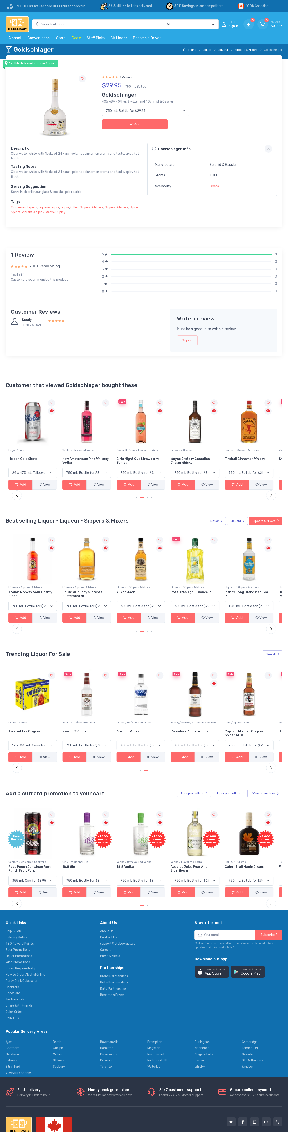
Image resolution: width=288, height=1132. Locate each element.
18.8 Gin (107, 835)
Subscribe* (269, 903)
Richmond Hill (157, 1029)
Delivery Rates (16, 906)
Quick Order (14, 980)
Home (189, 49)
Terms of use (91, 1111)
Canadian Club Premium (212, 708)
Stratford (13, 1035)
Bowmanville (109, 1010)
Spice (134, 207)
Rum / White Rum (19, 698)
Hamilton (106, 1016)
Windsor (247, 1035)
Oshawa (11, 1029)
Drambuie (16, 576)
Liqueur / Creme (203, 442)
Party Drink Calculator (22, 949)
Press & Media (110, 924)
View (39, 477)
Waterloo (153, 1035)
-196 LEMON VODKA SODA (28, 835)
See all (272, 638)
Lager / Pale (62, 442)
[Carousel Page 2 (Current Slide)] (142, 489)
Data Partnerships (113, 957)
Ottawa (58, 1029)
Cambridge (250, 1010)
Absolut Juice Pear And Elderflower (211, 837)
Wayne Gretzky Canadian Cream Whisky (212, 453)
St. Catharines (252, 1029)
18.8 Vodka (155, 835)
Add (134, 124)
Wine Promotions (18, 931)
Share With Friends (19, 974)
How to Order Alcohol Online (25, 943)
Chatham (12, 1016)
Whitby (200, 1035)
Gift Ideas (118, 38)
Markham (12, 1023)
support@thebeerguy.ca (117, 912)
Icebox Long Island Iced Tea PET (257, 578)
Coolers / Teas (63, 698)
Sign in (187, 340)
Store (60, 38)
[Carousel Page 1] (136, 489)
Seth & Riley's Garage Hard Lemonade (25, 453)
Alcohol (14, 38)
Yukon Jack (156, 576)
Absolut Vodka (158, 708)
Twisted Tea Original (70, 708)
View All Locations (19, 1041)
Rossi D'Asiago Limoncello (204, 578)
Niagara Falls (204, 1023)
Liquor (207, 49)
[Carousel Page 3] (147, 489)
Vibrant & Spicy (33, 212)
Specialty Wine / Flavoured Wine (164, 444)
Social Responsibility (20, 937)
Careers (105, 918)
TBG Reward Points (20, 912)
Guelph (58, 1016)
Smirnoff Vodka (113, 708)
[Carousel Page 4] (151, 489)
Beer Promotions (18, 918)
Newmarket (155, 1023)
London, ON (250, 1016)
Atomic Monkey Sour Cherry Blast (70, 578)
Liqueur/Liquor (49, 207)
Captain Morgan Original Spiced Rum (258, 710)
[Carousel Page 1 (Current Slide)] (142, 874)
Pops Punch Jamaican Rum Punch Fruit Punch (72, 837)
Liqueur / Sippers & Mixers (256, 442)
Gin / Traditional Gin (113, 830)
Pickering (106, 1029)
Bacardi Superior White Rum (26, 710)
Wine (265, 770)
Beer (194, 770)
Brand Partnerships (114, 944)
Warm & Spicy (55, 212)
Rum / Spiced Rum (251, 698)
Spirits (15, 212)
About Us (106, 900)
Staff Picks (96, 38)
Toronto (106, 1035)
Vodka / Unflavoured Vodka (118, 698)
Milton (57, 1023)
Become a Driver (147, 38)
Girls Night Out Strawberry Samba (162, 453)
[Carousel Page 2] (147, 874)
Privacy (70, 1111)
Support (54, 1111)
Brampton (154, 1010)
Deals (76, 38)
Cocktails (12, 955)
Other (74, 207)
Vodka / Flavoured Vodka (117, 442)
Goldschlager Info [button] (171, 148)
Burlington (202, 1010)
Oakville (247, 1023)
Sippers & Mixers (246, 49)
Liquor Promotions (19, 924)
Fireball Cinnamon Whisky (259, 451)
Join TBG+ (13, 986)
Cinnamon (18, 207)
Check (214, 186)
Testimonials (15, 968)
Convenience (38, 38)
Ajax (9, 1010)
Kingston (153, 1016)
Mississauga (108, 1023)
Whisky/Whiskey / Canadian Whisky (211, 701)
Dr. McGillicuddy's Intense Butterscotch (121, 578)
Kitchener (202, 1016)
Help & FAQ (13, 900)
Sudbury (59, 1035)
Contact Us (108, 906)
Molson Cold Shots (69, 451)
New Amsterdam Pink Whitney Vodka (117, 453)
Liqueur (223, 49)
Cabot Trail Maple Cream (258, 835)
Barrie (57, 1010)
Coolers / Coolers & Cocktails (27, 442)
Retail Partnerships (114, 951)
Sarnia (199, 1029)
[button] (212, 940)
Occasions (13, 962)
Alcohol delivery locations (24, 1111)
